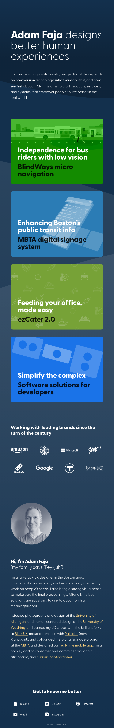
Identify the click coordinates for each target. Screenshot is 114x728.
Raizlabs (71, 633)
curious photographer (54, 657)
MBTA (25, 645)
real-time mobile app (76, 645)
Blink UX (21, 633)
